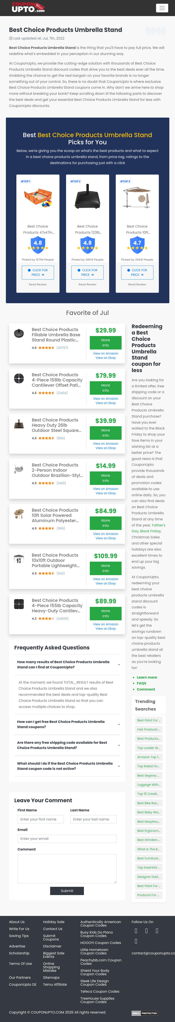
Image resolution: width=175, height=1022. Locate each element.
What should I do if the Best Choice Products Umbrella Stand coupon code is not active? (65, 766)
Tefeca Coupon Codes (99, 991)
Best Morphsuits (149, 821)
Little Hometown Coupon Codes (94, 951)
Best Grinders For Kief (153, 840)
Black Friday (150, 531)
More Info (105, 343)
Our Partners (20, 977)
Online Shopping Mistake (51, 967)
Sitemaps (51, 977)
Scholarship (19, 953)
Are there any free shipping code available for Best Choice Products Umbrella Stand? (62, 745)
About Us (17, 921)
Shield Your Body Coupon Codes (94, 972)
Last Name (79, 810)
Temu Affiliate (55, 984)
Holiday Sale (54, 921)
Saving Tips (19, 935)
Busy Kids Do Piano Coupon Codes (96, 934)
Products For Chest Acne (156, 895)
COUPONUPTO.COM (47, 1012)
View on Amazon (105, 353)
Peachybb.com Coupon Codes (101, 962)
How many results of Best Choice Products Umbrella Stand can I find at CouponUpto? (63, 664)
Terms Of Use (20, 963)
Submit (67, 890)
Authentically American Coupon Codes (100, 923)
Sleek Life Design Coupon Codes (94, 983)
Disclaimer (52, 946)
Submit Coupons (51, 937)
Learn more (147, 677)
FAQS (141, 683)
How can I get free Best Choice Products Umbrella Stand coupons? (61, 724)
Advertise (17, 946)
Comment (27, 849)
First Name (27, 810)
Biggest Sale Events (54, 955)
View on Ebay (106, 358)
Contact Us (52, 928)
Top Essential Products (154, 867)
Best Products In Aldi (152, 738)
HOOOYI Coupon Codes (100, 942)
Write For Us (19, 928)
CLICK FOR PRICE (38, 272)
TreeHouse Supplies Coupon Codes (97, 1000)
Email (23, 829)
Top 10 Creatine (149, 794)
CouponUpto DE (23, 984)
